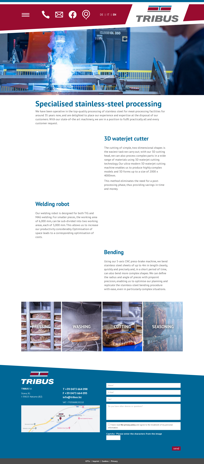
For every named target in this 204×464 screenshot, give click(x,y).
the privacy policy (128, 424)
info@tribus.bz (72, 397)
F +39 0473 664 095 (75, 393)
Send (176, 448)
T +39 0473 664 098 (75, 389)
